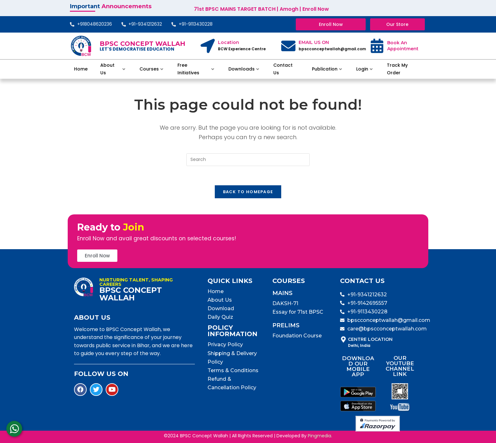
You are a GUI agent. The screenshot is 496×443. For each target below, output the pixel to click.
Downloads (243, 69)
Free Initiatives (195, 69)
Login (364, 69)
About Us (112, 69)
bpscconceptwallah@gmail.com (332, 49)
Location (228, 42)
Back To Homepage (248, 192)
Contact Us (283, 69)
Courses (151, 69)
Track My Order (397, 69)
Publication (327, 69)
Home (81, 69)
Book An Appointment (402, 46)
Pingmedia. (320, 436)
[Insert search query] (248, 159)
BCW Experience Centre (242, 49)
